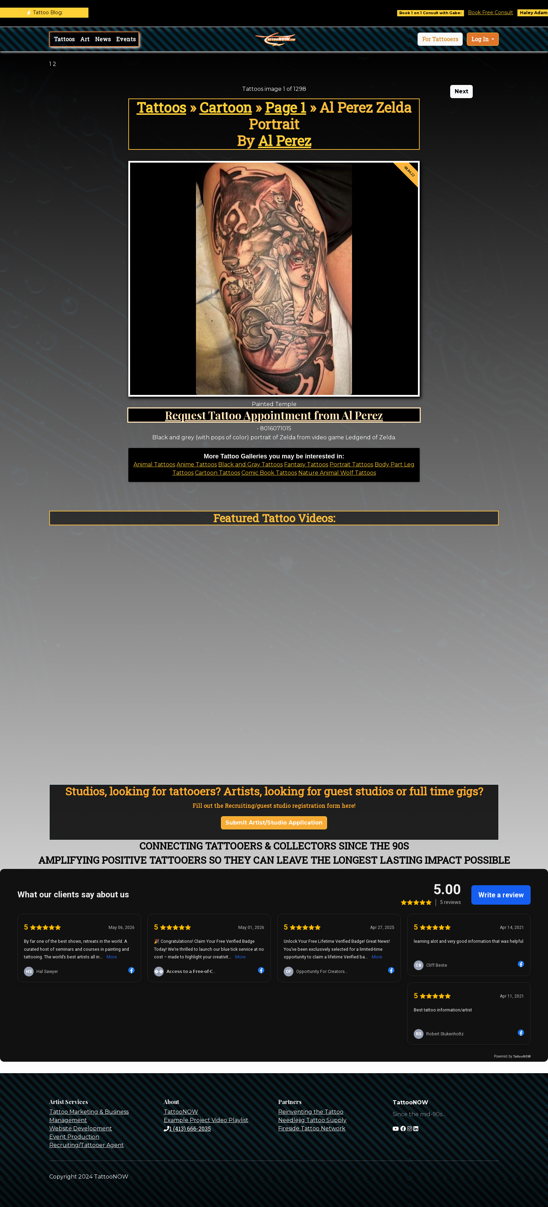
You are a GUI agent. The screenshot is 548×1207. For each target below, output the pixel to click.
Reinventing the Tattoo (310, 1112)
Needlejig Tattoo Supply (312, 1120)
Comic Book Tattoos (269, 472)
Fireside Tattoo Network (311, 1128)
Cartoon (225, 107)
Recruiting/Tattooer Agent (86, 1145)
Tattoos (64, 39)
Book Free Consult (498, 12)
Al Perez (284, 140)
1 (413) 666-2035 (187, 1128)
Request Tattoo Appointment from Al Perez (274, 414)
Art (84, 39)
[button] (440, 39)
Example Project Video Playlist (206, 1120)
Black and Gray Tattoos (250, 464)
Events (126, 39)
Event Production (74, 1136)
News (103, 39)
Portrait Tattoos (351, 464)
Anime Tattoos (197, 464)
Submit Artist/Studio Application (274, 822)
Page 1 (285, 107)
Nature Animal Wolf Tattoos (337, 472)
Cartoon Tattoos (217, 472)
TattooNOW (181, 1112)
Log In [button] (480, 39)
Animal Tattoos (154, 464)
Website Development (80, 1128)
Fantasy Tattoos (306, 464)
